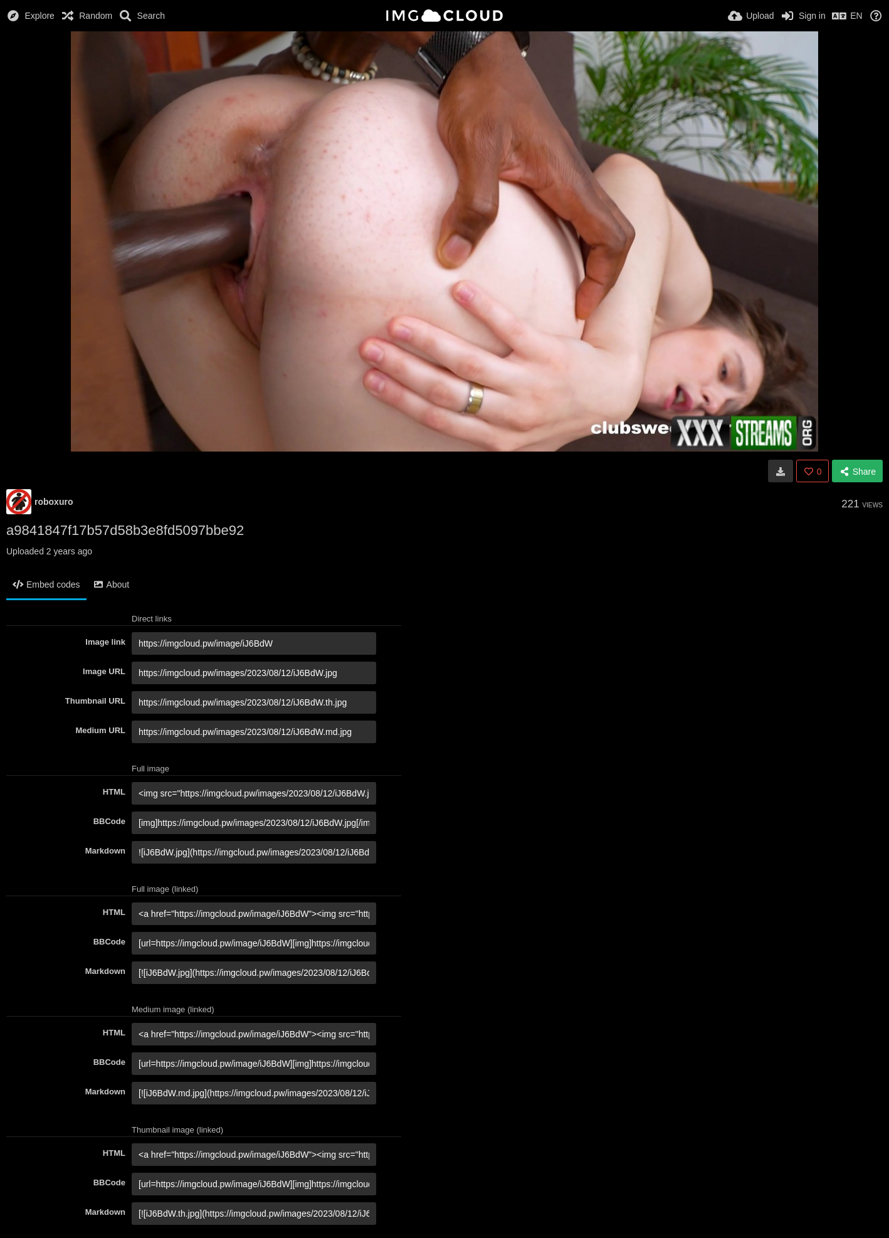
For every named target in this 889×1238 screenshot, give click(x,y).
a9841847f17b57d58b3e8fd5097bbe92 (125, 530)
